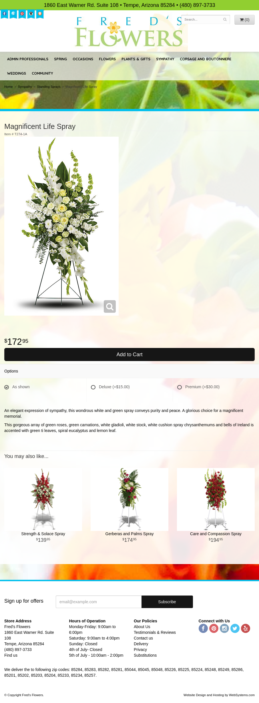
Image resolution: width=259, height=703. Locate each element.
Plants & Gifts (135, 59)
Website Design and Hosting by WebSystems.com (219, 695)
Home (8, 86)
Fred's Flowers (129, 32)
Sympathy (165, 59)
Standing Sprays (48, 86)
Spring (60, 59)
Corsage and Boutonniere (205, 59)
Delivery (141, 644)
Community (42, 73)
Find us (10, 655)
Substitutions (145, 655)
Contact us (143, 638)
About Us (142, 626)
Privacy (140, 649)
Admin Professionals (27, 59)
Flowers (107, 59)
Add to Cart (129, 354)
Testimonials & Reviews (155, 632)
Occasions (83, 59)
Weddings (16, 73)
